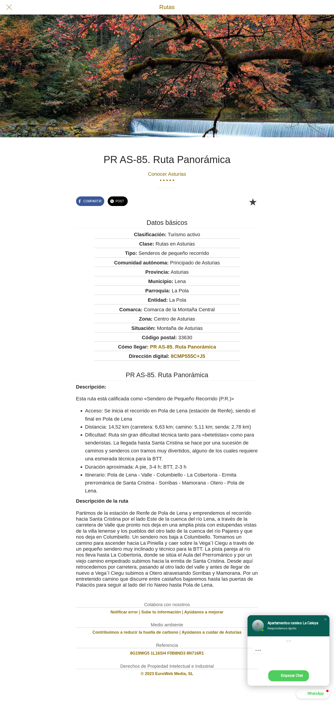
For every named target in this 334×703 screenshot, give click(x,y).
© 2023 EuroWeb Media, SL (167, 673)
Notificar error (124, 612)
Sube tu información (161, 612)
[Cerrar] (9, 7)
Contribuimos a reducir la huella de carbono (135, 632)
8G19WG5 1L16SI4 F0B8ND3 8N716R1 (167, 653)
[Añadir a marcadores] (252, 201)
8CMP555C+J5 (188, 356)
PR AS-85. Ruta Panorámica (183, 347)
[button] (325, 619)
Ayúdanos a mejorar (203, 612)
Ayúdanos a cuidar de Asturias (212, 632)
